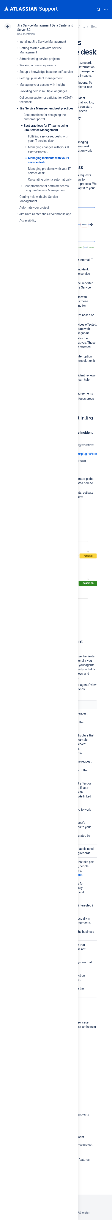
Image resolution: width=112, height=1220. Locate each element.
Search (98, 9)
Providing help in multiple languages (43, 91)
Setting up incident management (41, 78)
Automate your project (34, 207)
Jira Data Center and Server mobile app (45, 214)
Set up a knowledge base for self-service (46, 71)
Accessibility (27, 220)
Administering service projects (39, 59)
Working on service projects (37, 65)
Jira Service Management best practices (46, 108)
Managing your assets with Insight (42, 84)
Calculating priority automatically (50, 179)
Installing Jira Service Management (42, 41)
